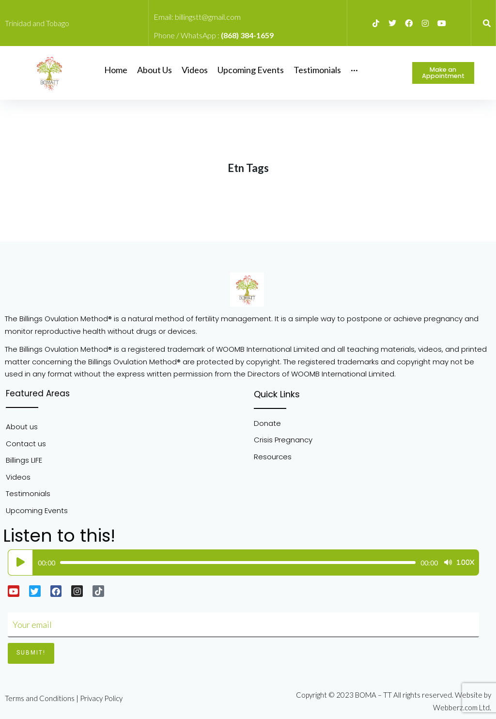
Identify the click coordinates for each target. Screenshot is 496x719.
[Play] (20, 562)
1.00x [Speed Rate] (465, 562)
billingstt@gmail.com (208, 16)
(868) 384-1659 (247, 35)
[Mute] (448, 562)
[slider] (238, 562)
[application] (241, 562)
